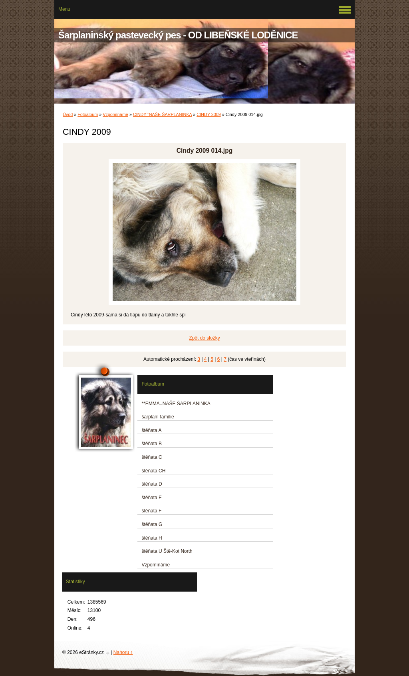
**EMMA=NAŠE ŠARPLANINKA (175, 403)
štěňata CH (153, 471)
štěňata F (151, 511)
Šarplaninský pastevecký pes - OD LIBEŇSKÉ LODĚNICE (178, 35)
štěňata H (151, 538)
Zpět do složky (204, 338)
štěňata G (151, 524)
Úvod (68, 114)
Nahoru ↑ (123, 652)
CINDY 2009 (208, 114)
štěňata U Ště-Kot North (166, 551)
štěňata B (151, 443)
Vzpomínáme (115, 114)
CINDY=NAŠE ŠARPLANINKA (162, 114)
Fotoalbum (87, 114)
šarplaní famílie (157, 417)
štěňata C (151, 457)
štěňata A (151, 430)
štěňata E (151, 497)
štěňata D (151, 484)
